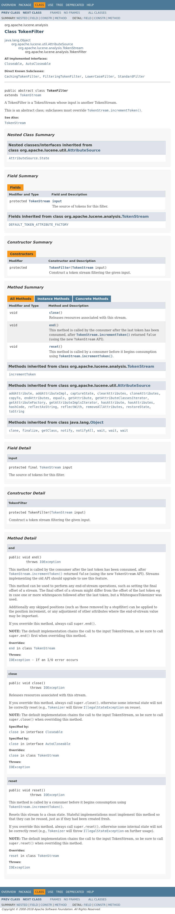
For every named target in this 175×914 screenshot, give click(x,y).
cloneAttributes (144, 393)
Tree (59, 5)
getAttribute (79, 398)
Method (61, 18)
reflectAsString (42, 407)
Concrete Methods (92, 299)
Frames (55, 12)
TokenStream (30, 95)
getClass (49, 430)
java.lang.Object (18, 40)
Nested (21, 18)
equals (59, 398)
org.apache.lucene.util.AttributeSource (42, 44)
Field (34, 18)
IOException (50, 562)
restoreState (137, 407)
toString (16, 411)
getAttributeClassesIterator (121, 398)
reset (54, 346)
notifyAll (84, 430)
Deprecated (75, 5)
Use (50, 5)
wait (101, 430)
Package (25, 5)
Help (90, 5)
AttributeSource (83, 150)
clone (13, 430)
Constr (46, 18)
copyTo (15, 398)
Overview (8, 5)
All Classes (97, 12)
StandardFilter (131, 76)
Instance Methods (53, 299)
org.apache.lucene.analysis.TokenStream (50, 48)
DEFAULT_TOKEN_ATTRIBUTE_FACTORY (38, 224)
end (52, 325)
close (54, 312)
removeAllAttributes (104, 407)
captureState (81, 393)
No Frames (72, 12)
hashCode (16, 407)
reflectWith (71, 407)
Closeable (13, 64)
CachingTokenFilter (22, 76)
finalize (30, 430)
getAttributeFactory (27, 402)
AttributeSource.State (29, 158)
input (57, 201)
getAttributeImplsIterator (73, 402)
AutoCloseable (38, 64)
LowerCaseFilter (99, 76)
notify (66, 430)
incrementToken (22, 374)
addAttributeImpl (51, 393)
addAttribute (20, 393)
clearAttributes (111, 393)
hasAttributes (140, 402)
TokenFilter (59, 267)
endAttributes (36, 398)
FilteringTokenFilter (62, 76)
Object (97, 422)
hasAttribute (112, 402)
